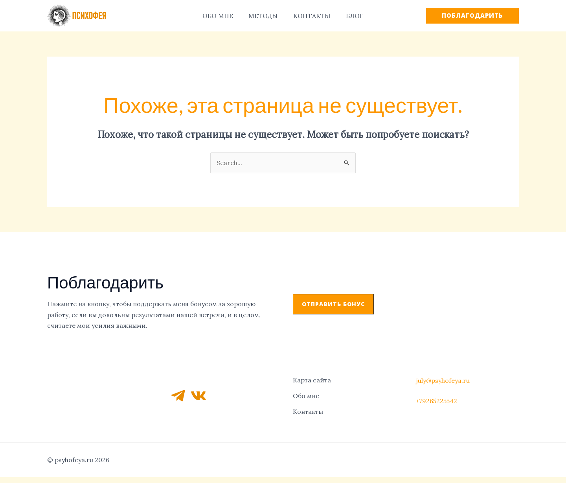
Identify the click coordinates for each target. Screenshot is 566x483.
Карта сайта (312, 379)
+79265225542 (436, 399)
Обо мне (306, 394)
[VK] (198, 394)
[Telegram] (178, 394)
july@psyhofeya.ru (443, 379)
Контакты (308, 408)
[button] (333, 304)
